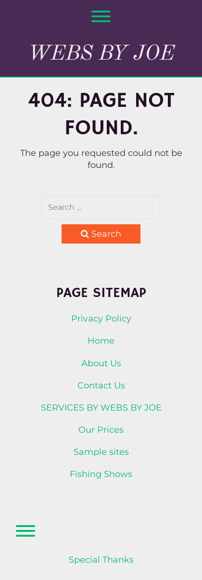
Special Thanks (101, 559)
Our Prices (101, 430)
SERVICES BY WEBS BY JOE (101, 407)
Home (101, 340)
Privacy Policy (101, 318)
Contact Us (101, 385)
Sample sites (101, 452)
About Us (101, 363)
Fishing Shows (101, 474)
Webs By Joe (101, 53)
